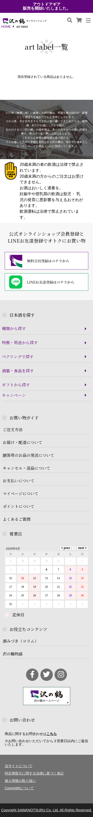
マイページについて (20, 494)
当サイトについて (18, 766)
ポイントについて (18, 506)
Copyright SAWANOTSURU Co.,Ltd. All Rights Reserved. (46, 810)
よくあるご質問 (17, 519)
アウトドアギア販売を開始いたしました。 (46, 6)
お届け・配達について (22, 442)
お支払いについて (18, 481)
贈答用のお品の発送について (28, 455)
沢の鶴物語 (13, 654)
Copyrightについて (19, 788)
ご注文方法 (13, 430)
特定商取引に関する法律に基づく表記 (34, 773)
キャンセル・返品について (26, 468)
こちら (51, 733)
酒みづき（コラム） (20, 641)
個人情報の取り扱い (20, 780)
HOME (6, 26)
